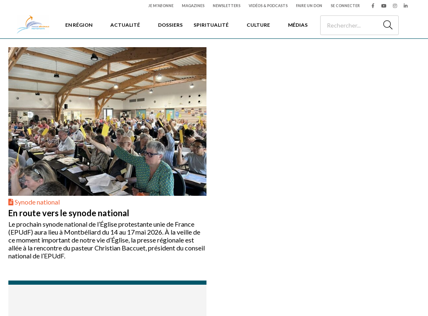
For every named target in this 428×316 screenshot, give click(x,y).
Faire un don (309, 5)
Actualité (125, 25)
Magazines (193, 5)
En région (78, 25)
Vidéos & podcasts (268, 5)
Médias (298, 25)
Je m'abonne (160, 5)
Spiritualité (211, 25)
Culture (258, 25)
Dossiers (170, 25)
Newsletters (226, 5)
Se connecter (345, 5)
